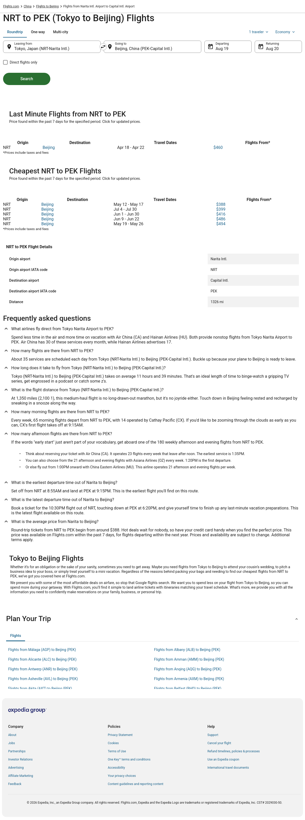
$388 (220, 204)
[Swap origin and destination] (103, 46)
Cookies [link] (113, 743)
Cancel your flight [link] (219, 743)
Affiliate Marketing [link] (20, 776)
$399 (220, 209)
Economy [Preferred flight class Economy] (285, 32)
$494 (220, 223)
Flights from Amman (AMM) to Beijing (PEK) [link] (189, 659)
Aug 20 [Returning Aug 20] (272, 48)
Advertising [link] (16, 767)
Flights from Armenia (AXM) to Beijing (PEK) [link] (189, 679)
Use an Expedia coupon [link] (223, 759)
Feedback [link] (14, 784)
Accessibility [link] (116, 767)
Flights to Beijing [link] (47, 6)
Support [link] (212, 735)
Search (26, 78)
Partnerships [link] (17, 751)
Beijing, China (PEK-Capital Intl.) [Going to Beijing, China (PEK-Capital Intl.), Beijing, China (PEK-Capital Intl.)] (143, 48)
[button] (152, 619)
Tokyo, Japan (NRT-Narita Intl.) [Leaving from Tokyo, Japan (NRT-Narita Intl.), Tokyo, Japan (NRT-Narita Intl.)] (41, 48)
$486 (220, 219)
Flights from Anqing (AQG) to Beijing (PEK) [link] (187, 669)
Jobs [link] (11, 743)
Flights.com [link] (11, 6)
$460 (218, 147)
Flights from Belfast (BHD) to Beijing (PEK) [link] (187, 688)
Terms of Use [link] (117, 751)
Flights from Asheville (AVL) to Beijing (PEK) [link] (43, 679)
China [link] (28, 6)
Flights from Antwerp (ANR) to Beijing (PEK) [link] (42, 669)
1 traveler (259, 32)
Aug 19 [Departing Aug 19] (222, 48)
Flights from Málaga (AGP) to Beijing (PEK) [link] (42, 650)
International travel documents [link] (228, 767)
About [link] (12, 735)
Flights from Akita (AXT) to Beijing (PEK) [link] (40, 688)
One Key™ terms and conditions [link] (129, 759)
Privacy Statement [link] (120, 735)
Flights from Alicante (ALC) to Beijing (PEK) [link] (42, 659)
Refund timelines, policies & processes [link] (233, 751)
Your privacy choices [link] (122, 776)
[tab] (15, 32)
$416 (220, 214)
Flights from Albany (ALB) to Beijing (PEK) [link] (187, 650)
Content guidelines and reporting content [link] (135, 784)
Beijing (49, 147)
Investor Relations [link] (20, 759)
